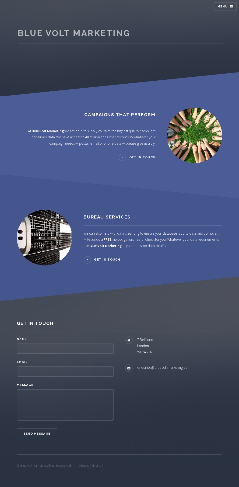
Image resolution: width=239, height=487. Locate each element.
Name (22, 339)
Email (22, 362)
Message (25, 385)
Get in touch (142, 157)
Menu (223, 6)
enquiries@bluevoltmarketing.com (163, 367)
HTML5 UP (96, 465)
